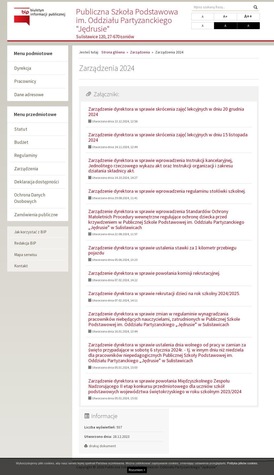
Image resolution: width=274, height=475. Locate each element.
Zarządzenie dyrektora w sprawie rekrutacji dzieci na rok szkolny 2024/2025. (164, 293)
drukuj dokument (100, 445)
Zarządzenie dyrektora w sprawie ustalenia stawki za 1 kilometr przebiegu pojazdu (162, 250)
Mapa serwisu (25, 254)
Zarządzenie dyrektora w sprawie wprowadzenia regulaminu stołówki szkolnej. (167, 191)
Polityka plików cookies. (242, 463)
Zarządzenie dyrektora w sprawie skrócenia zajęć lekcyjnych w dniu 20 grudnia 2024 (166, 111)
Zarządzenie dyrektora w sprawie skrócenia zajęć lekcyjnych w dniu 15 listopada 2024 (168, 137)
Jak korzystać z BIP (30, 231)
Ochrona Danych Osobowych (29, 198)
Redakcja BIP (25, 243)
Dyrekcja (22, 68)
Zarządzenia (26, 169)
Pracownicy (25, 81)
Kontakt (21, 265)
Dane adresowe (29, 95)
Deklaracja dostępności (36, 182)
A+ (230, 16)
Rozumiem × (137, 470)
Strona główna (113, 52)
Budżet (21, 142)
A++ (252, 16)
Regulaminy (25, 155)
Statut (20, 129)
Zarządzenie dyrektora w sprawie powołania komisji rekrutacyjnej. (154, 273)
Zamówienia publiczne (36, 215)
